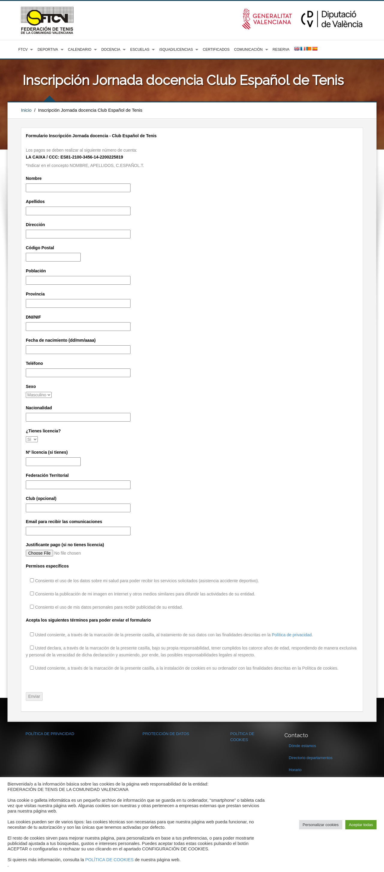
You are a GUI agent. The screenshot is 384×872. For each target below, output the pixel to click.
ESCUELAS (139, 49)
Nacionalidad (39, 407)
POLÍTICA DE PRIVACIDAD (50, 733)
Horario (295, 770)
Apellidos (35, 201)
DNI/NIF (33, 317)
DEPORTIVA (48, 49)
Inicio (26, 110)
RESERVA (281, 49)
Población (36, 270)
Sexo (31, 386)
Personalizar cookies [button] (321, 824)
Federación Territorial (47, 475)
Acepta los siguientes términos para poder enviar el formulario (88, 620)
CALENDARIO (80, 49)
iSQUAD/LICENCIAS (176, 49)
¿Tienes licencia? (43, 430)
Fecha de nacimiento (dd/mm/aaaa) (61, 340)
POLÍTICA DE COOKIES (109, 859)
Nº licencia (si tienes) (47, 452)
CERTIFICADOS (216, 49)
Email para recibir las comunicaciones (64, 521)
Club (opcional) (41, 498)
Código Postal (40, 247)
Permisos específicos (47, 566)
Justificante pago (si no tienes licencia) (65, 544)
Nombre (34, 178)
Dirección (35, 224)
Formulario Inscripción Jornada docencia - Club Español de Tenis (91, 135)
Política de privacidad (292, 634)
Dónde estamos (302, 745)
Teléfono (34, 363)
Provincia (35, 294)
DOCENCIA (110, 49)
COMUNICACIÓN (248, 49)
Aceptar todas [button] (361, 824)
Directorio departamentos (311, 757)
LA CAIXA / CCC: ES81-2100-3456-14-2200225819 (74, 157)
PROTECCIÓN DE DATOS (165, 733)
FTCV (23, 49)
